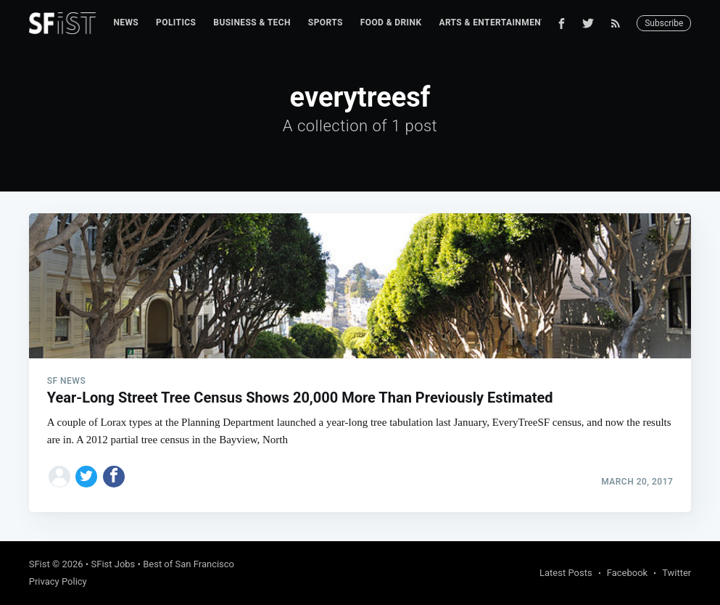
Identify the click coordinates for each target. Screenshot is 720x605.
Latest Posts (565, 572)
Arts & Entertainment (492, 22)
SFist (39, 564)
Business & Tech (252, 22)
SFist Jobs (113, 564)
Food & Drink (391, 22)
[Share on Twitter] (86, 476)
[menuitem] (125, 23)
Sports (325, 22)
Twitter (676, 572)
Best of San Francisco (188, 564)
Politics (176, 22)
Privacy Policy (58, 581)
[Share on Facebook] (114, 476)
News (125, 22)
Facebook (627, 572)
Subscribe (664, 23)
